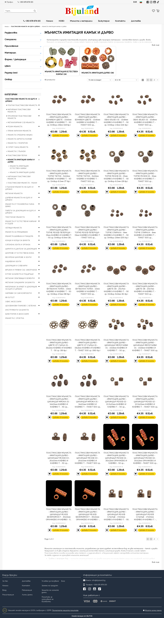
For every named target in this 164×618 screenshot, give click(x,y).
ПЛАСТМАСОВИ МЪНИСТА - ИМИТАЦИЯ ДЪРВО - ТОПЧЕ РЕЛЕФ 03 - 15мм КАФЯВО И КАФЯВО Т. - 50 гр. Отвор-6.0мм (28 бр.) (116, 175)
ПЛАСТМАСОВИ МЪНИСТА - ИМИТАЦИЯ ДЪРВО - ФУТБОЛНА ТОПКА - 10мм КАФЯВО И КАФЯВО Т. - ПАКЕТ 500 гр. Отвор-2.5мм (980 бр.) (87, 289)
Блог (63, 581)
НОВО (61, 21)
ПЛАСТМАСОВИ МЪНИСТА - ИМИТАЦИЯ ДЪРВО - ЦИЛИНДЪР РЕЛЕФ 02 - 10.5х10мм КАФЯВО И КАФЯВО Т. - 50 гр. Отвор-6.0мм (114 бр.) (116, 402)
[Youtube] (95, 589)
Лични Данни (27, 594)
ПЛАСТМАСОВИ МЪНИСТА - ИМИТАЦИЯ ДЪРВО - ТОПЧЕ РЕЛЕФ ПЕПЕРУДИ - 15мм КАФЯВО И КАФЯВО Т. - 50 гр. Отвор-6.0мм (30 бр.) (59, 233)
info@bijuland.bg (98, 580)
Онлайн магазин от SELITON (82, 616)
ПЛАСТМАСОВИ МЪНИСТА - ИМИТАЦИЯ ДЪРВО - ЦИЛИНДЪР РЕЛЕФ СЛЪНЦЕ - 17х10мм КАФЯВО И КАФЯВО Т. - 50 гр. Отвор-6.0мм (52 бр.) (116, 514)
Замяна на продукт (50, 585)
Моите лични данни (153, 610)
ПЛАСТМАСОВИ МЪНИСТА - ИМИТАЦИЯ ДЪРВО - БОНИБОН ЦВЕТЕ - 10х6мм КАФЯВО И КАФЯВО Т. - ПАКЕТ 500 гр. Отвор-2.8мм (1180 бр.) (87, 120)
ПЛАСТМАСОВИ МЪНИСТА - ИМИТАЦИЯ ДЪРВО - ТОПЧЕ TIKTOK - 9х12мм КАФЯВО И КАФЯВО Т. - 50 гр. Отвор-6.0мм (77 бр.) (58, 175)
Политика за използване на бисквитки (48, 599)
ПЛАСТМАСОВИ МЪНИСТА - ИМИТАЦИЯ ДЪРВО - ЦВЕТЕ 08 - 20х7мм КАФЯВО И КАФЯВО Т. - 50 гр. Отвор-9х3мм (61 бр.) (116, 288)
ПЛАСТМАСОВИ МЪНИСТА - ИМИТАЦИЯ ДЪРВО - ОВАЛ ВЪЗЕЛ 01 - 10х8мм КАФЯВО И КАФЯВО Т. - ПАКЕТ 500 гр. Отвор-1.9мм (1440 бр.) (145, 120)
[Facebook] (85, 589)
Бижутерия (103, 21)
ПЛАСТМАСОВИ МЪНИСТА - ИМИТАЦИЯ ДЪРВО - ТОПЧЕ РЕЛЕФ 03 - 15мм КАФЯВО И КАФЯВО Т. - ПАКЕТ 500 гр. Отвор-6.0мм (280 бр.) (145, 176)
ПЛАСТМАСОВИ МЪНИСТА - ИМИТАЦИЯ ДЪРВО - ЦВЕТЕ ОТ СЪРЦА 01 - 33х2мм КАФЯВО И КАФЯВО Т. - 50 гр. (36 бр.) (59, 345)
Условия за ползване (50, 581)
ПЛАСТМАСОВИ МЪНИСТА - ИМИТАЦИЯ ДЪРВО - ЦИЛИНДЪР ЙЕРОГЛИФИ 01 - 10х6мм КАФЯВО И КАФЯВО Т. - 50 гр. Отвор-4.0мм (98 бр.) (116, 345)
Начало (49, 21)
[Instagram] (90, 589)
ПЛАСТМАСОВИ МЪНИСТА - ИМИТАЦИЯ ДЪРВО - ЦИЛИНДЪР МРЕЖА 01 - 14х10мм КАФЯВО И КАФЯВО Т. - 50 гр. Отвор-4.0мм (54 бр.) (58, 402)
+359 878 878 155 (26, 2)
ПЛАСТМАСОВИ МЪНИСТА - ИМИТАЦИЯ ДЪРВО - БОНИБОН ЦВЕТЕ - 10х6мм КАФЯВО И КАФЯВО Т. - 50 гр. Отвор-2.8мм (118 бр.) (58, 119)
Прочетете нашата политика (65, 610)
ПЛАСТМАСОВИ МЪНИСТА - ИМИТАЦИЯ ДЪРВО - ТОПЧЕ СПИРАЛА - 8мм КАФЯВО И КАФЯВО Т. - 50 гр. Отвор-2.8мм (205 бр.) (116, 232)
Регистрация (8, 594)
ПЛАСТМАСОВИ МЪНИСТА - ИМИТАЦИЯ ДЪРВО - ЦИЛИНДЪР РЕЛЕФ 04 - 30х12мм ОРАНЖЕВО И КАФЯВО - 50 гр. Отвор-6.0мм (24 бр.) (116, 458)
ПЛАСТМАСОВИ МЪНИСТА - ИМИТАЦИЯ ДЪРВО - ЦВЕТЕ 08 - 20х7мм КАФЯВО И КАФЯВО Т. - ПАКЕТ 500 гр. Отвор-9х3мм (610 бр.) (145, 289)
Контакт (26, 585)
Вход (4, 590)
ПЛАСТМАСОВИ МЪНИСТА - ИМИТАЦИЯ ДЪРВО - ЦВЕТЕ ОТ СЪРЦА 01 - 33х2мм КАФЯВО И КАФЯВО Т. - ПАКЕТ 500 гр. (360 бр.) (87, 345)
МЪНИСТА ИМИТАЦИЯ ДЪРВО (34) (98, 72)
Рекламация (27, 590)
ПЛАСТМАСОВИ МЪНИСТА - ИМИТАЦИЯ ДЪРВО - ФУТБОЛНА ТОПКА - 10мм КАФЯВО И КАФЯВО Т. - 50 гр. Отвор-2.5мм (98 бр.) (58, 288)
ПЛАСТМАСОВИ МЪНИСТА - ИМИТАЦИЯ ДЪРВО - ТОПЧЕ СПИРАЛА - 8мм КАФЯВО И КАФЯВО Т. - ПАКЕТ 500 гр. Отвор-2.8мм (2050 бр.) (145, 233)
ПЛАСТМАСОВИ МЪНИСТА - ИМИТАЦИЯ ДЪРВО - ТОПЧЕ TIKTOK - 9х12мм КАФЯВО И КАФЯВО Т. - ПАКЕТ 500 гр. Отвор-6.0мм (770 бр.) (87, 176)
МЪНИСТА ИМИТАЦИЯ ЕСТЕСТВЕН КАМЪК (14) (61, 72)
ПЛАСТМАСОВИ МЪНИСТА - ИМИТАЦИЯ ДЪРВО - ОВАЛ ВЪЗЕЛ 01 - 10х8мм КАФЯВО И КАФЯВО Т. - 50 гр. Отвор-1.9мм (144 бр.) (116, 119)
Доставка (136, 21)
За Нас (5, 581)
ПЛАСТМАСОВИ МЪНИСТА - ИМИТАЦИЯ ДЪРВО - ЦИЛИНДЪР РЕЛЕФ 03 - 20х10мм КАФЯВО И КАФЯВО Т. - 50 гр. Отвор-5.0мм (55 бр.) (58, 458)
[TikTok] (100, 589)
